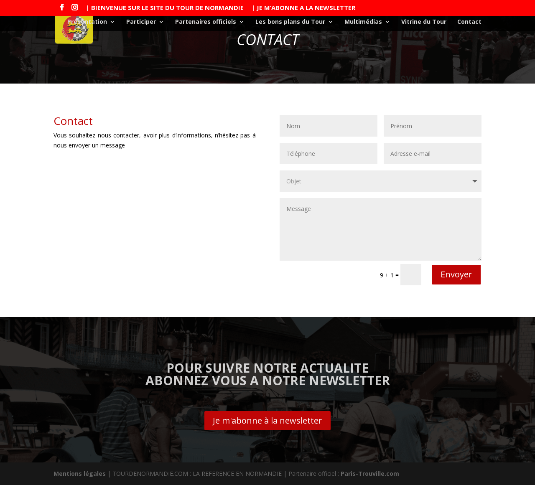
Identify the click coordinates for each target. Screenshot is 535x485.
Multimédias (363, 22)
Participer (141, 22)
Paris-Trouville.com (370, 473)
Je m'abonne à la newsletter (267, 420)
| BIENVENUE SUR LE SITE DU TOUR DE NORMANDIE (165, 8)
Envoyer (456, 274)
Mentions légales (80, 473)
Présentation (87, 22)
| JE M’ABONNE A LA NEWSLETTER (303, 8)
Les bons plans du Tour (290, 22)
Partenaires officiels (205, 22)
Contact (469, 22)
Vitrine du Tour (423, 22)
